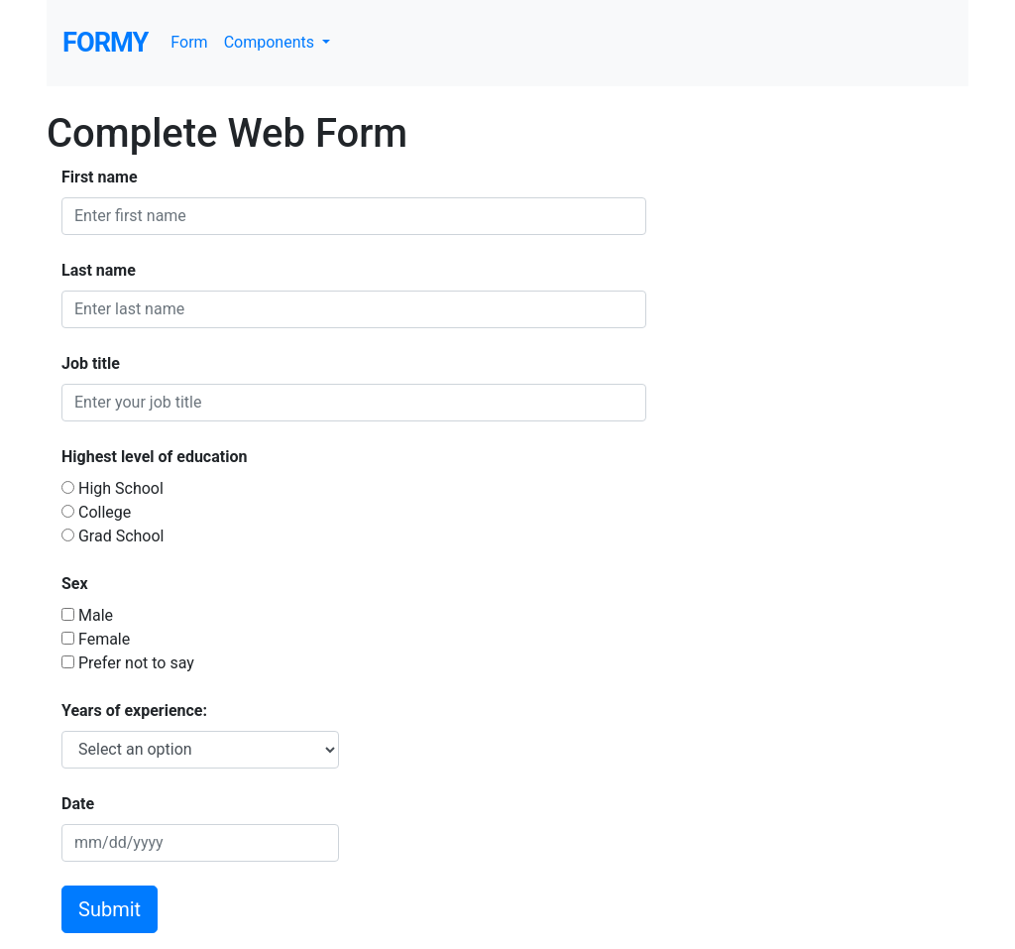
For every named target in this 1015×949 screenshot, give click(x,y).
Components (271, 42)
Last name (98, 270)
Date (77, 803)
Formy (105, 43)
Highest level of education (154, 456)
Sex (74, 583)
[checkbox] (67, 614)
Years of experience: (134, 710)
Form (188, 42)
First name (99, 177)
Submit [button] (109, 909)
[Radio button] (67, 487)
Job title (90, 363)
